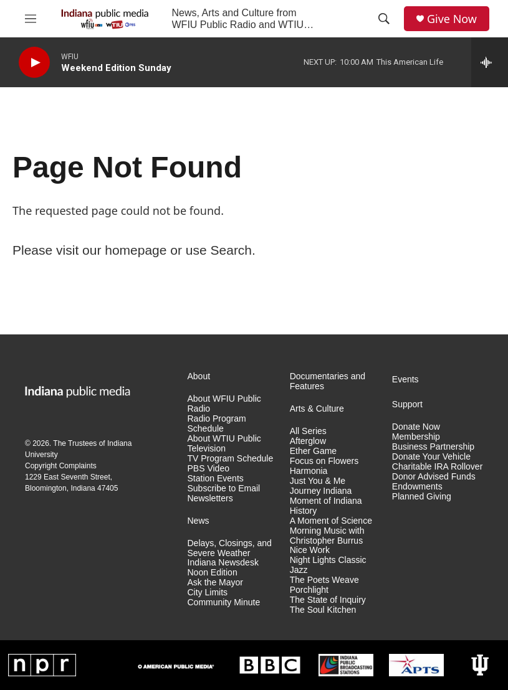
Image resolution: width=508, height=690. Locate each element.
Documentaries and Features (327, 381)
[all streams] (489, 62)
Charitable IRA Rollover (437, 466)
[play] (34, 62)
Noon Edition (212, 572)
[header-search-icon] (384, 18)
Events (405, 379)
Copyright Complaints (61, 465)
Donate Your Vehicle (431, 456)
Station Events (216, 478)
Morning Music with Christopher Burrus (327, 536)
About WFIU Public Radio (224, 404)
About (199, 376)
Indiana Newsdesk (223, 562)
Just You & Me (318, 481)
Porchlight (309, 590)
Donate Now (416, 427)
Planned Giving (421, 496)
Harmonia (309, 471)
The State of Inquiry (328, 600)
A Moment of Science (331, 521)
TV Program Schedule (231, 458)
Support (407, 404)
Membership (416, 437)
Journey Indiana (321, 491)
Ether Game (313, 451)
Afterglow (308, 441)
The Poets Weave (324, 580)
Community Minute (224, 602)
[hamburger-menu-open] (30, 18)
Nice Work (310, 550)
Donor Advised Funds (434, 476)
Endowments (417, 486)
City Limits (208, 592)
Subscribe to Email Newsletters (224, 493)
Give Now (452, 19)
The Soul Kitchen (323, 610)
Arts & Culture (317, 409)
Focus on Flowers (324, 461)
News (198, 521)
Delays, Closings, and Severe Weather (230, 548)
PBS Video (208, 468)
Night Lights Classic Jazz (328, 565)
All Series (308, 431)
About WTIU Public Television (224, 443)
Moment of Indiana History (326, 506)
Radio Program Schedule (217, 423)
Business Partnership (433, 446)
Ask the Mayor (215, 582)
